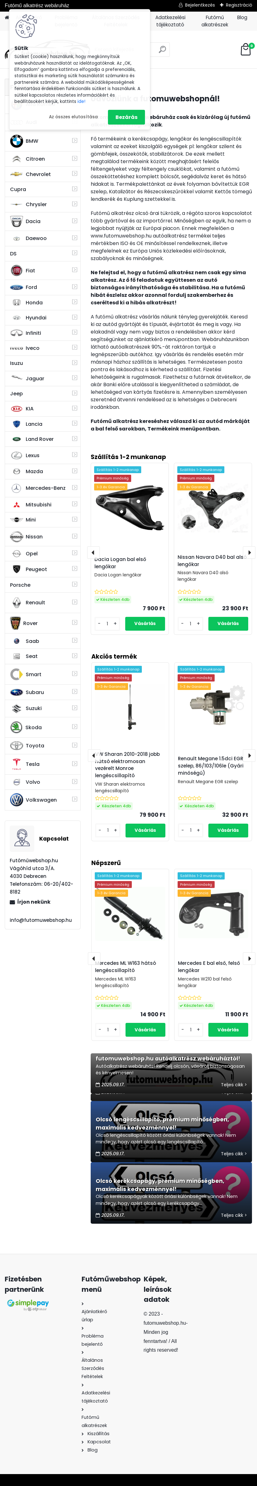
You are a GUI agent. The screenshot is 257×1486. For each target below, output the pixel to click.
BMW (24, 141)
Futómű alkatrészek (214, 21)
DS (13, 253)
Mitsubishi (30, 504)
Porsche (20, 585)
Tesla (25, 764)
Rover (23, 623)
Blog (242, 17)
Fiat (22, 270)
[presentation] (94, 958)
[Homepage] (7, 18)
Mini (23, 519)
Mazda (26, 471)
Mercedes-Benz (38, 488)
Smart (25, 674)
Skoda (26, 727)
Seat (24, 656)
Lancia (26, 424)
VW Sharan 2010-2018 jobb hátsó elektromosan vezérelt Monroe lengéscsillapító (127, 765)
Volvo (25, 782)
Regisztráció (239, 5)
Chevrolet (30, 174)
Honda (26, 302)
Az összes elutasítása (73, 117)
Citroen (27, 159)
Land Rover (32, 439)
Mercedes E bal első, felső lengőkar (209, 967)
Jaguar (27, 378)
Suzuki (26, 708)
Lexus (25, 456)
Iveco (25, 348)
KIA (22, 409)
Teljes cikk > (234, 1085)
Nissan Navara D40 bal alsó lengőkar (212, 561)
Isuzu (16, 363)
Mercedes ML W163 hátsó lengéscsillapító (125, 967)
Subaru (27, 692)
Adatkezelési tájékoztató (170, 21)
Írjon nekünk (34, 902)
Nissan (26, 537)
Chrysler (28, 204)
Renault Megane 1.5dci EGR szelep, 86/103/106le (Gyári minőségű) (211, 765)
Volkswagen (33, 799)
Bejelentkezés (200, 5)
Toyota (27, 745)
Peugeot (28, 569)
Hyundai (28, 317)
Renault (27, 602)
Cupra (18, 189)
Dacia (25, 221)
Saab (24, 641)
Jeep (16, 393)
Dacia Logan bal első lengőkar (120, 563)
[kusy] (107, 1030)
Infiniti (25, 333)
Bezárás (126, 117)
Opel (24, 554)
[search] (162, 52)
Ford (23, 287)
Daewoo (28, 238)
